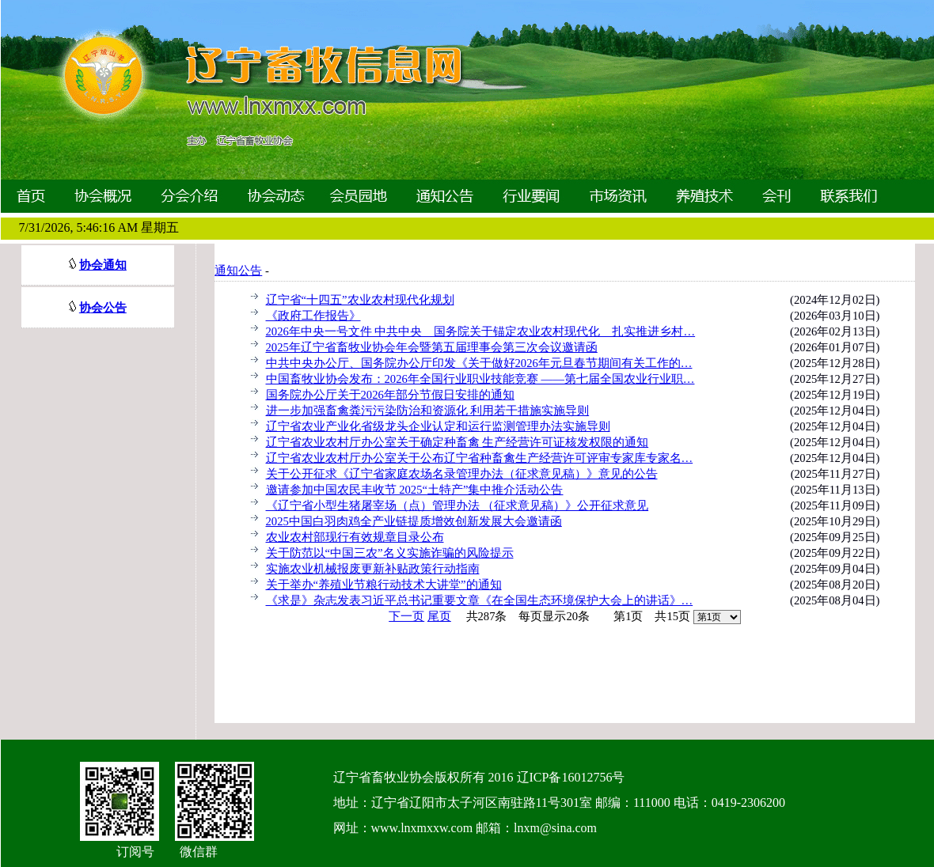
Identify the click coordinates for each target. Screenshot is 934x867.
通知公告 (238, 270)
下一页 (406, 616)
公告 (115, 307)
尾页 (439, 616)
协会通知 (103, 265)
